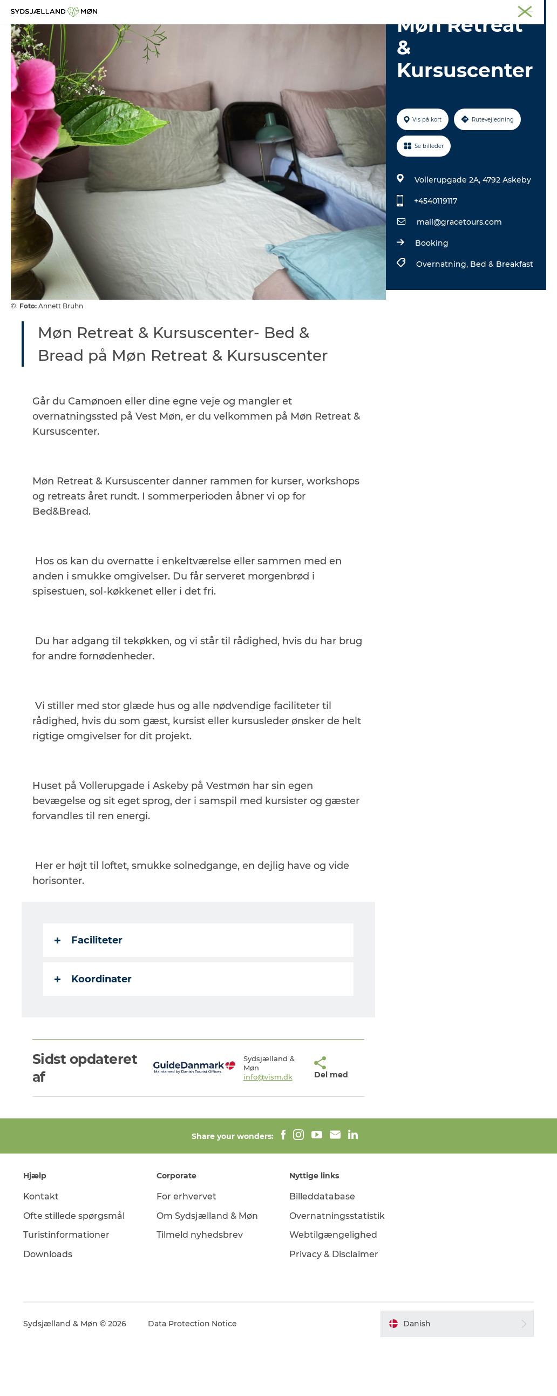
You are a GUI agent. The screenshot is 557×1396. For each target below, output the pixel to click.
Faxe (436, 10)
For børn (252, 35)
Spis (393, 35)
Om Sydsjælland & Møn (207, 1267)
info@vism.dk (244, 1128)
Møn (288, 10)
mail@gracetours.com (458, 273)
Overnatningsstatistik (337, 1267)
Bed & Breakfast (501, 315)
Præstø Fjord (397, 10)
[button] (286, 1119)
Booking (431, 294)
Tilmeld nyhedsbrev (200, 1286)
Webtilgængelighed (333, 1286)
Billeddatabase (322, 1248)
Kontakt (42, 1248)
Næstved (319, 10)
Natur (206, 35)
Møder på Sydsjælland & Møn (500, 10)
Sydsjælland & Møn (240, 10)
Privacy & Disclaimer (333, 1305)
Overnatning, (443, 315)
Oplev (167, 35)
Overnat (352, 35)
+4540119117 (435, 252)
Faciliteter (89, 991)
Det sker (303, 35)
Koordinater (93, 1030)
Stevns (355, 10)
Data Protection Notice (193, 1375)
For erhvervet (186, 1248)
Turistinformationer (67, 1286)
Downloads (48, 1305)
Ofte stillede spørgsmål (74, 1267)
